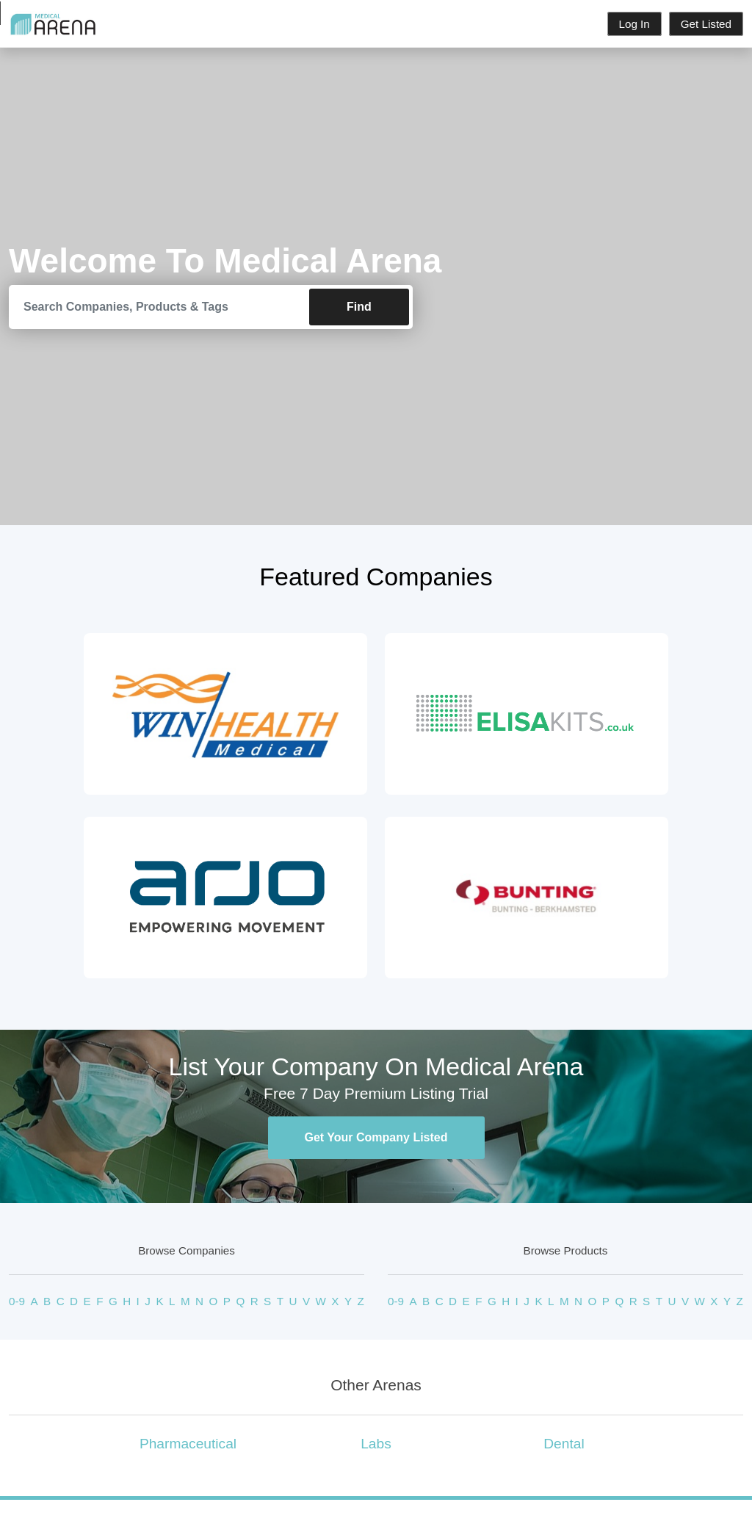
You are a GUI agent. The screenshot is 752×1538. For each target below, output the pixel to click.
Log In (634, 24)
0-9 (17, 1301)
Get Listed (706, 24)
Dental (563, 1443)
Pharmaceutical (188, 1443)
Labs (376, 1443)
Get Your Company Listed (376, 1137)
